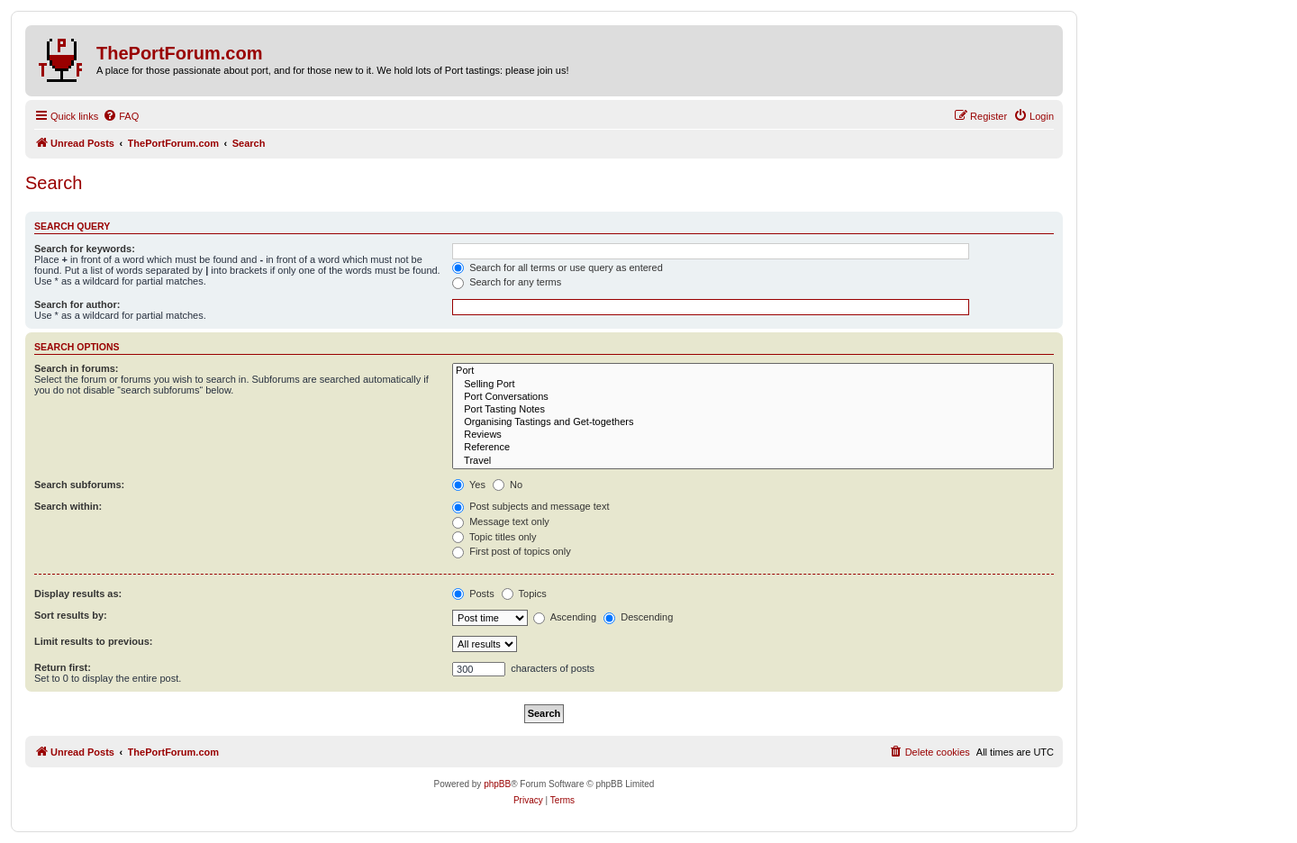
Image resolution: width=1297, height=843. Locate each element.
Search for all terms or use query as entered (557, 267)
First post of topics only (511, 551)
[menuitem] (121, 116)
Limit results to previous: (93, 641)
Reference (753, 447)
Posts (473, 593)
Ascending (564, 617)
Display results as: (78, 593)
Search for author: (77, 304)
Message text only (500, 521)
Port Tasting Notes (753, 409)
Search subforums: (79, 484)
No (507, 484)
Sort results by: (70, 615)
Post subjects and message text (530, 506)
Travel (753, 461)
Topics (524, 593)
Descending (638, 617)
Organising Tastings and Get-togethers (753, 422)
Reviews (753, 435)
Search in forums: (76, 368)
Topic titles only (494, 536)
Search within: (68, 506)
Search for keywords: (84, 248)
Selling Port (753, 384)
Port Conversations (753, 397)
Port (753, 371)
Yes (468, 484)
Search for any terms (506, 281)
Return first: (62, 667)
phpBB (497, 784)
